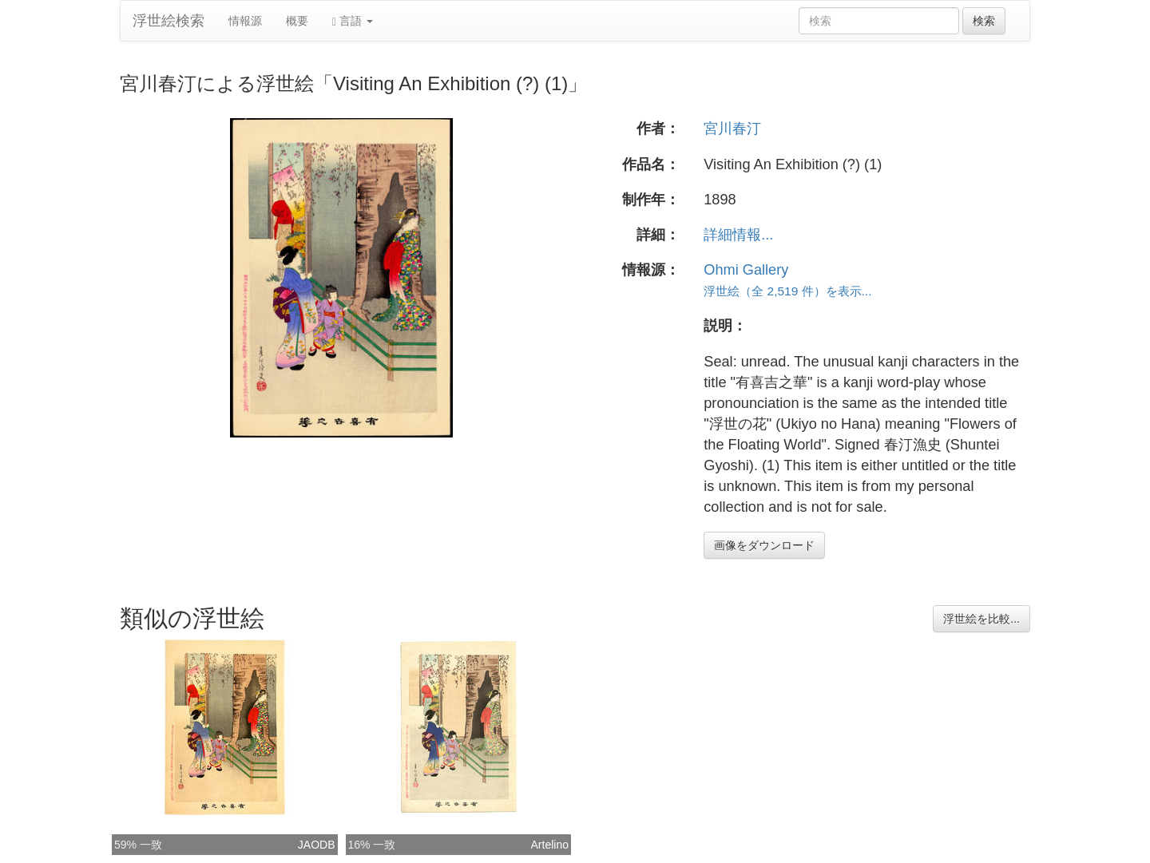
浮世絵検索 (168, 21)
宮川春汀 (732, 129)
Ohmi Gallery (746, 270)
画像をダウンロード (764, 545)
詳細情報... (738, 235)
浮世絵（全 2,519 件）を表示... (787, 291)
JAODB (316, 844)
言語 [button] (352, 21)
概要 (297, 20)
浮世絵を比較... (981, 618)
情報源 (245, 20)
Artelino (550, 844)
